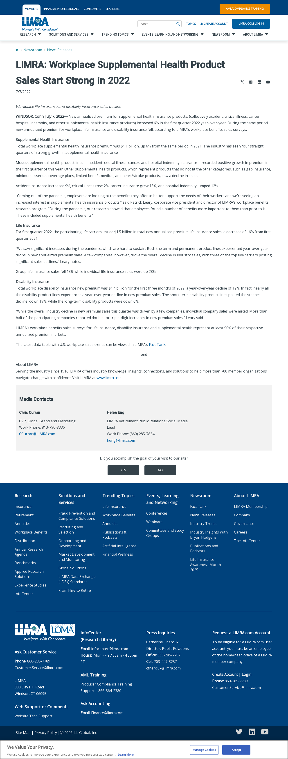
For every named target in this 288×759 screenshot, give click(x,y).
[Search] (178, 23)
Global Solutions (72, 568)
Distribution (25, 540)
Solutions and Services (71, 499)
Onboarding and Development (72, 543)
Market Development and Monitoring (76, 557)
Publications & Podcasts (114, 535)
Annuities (23, 523)
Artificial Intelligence (119, 545)
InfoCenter (24, 593)
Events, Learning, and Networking (163, 499)
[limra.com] (39, 24)
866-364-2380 (109, 690)
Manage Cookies (204, 751)
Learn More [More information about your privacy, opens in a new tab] (126, 756)
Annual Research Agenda (29, 552)
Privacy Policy (45, 732)
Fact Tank (157, 344)
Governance (244, 523)
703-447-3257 (165, 661)
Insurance (23, 506)
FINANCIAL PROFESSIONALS (61, 9)
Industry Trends (203, 523)
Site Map (23, 732)
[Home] (17, 49)
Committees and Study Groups (165, 533)
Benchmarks (25, 562)
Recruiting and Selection (70, 529)
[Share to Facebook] (251, 82)
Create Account (214, 24)
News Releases (59, 49)
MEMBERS (31, 9)
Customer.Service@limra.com (39, 667)
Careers (240, 532)
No (160, 470)
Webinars (154, 521)
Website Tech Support (33, 715)
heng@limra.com (121, 440)
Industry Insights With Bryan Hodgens (209, 535)
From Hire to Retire (74, 590)
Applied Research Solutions (29, 574)
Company (242, 515)
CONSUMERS (92, 9)
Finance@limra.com (107, 712)
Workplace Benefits (31, 532)
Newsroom (32, 49)
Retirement (24, 515)
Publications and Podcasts (204, 548)
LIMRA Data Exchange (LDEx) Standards (77, 579)
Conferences (157, 513)
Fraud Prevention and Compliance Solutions (76, 516)
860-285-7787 (169, 655)
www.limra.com (109, 377)
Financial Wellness (117, 554)
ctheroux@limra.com (163, 668)
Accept (236, 751)
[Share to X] (242, 82)
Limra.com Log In (251, 23)
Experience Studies (30, 585)
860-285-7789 (38, 661)
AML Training (93, 675)
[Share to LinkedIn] (259, 82)
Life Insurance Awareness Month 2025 (205, 564)
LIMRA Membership (251, 506)
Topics (191, 24)
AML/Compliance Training (245, 9)
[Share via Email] (268, 82)
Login (246, 674)
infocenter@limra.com (109, 648)
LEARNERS (112, 9)
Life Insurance (114, 506)
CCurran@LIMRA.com (37, 433)
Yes (123, 470)
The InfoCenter (247, 540)
